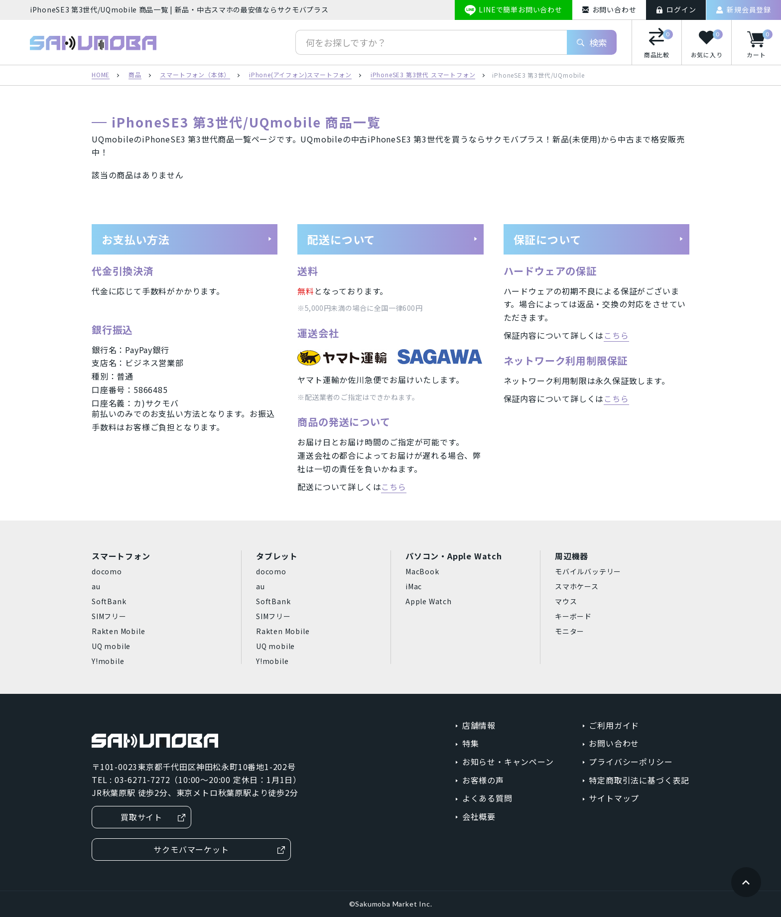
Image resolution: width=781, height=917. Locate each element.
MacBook (422, 571)
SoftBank (109, 601)
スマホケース (577, 586)
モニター (569, 631)
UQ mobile (111, 646)
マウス (566, 601)
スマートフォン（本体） (195, 75)
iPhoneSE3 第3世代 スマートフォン (423, 75)
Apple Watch (428, 601)
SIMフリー (109, 616)
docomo (107, 571)
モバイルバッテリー (588, 571)
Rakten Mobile (118, 631)
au (96, 586)
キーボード (573, 616)
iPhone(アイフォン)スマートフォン (300, 75)
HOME (101, 75)
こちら (393, 487)
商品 (135, 75)
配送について (392, 239)
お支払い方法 (187, 239)
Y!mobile (108, 661)
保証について (599, 239)
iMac (413, 586)
